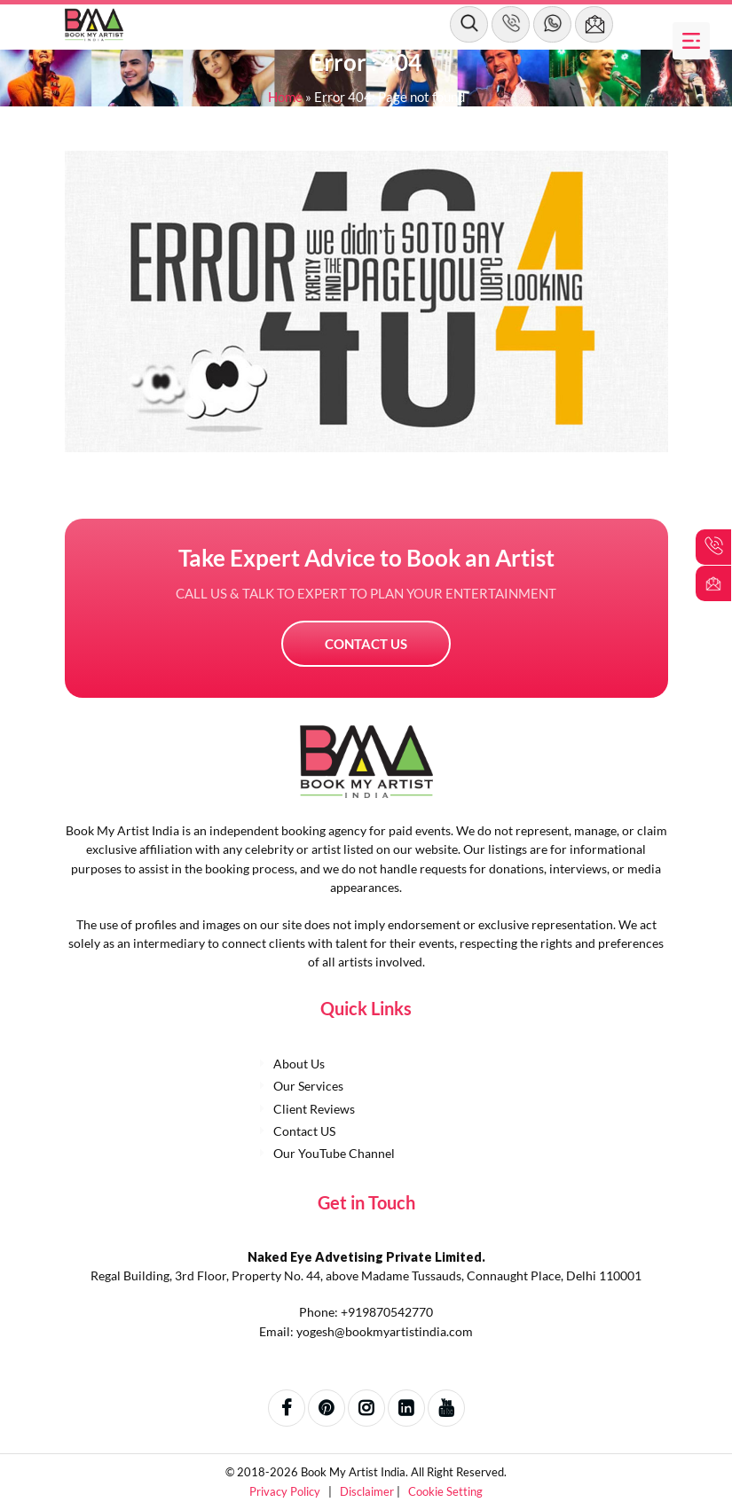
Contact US (366, 644)
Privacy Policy (286, 1491)
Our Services (308, 1085)
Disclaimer (368, 1491)
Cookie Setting (445, 1491)
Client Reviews (314, 1108)
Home (285, 97)
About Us (299, 1063)
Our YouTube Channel (334, 1153)
